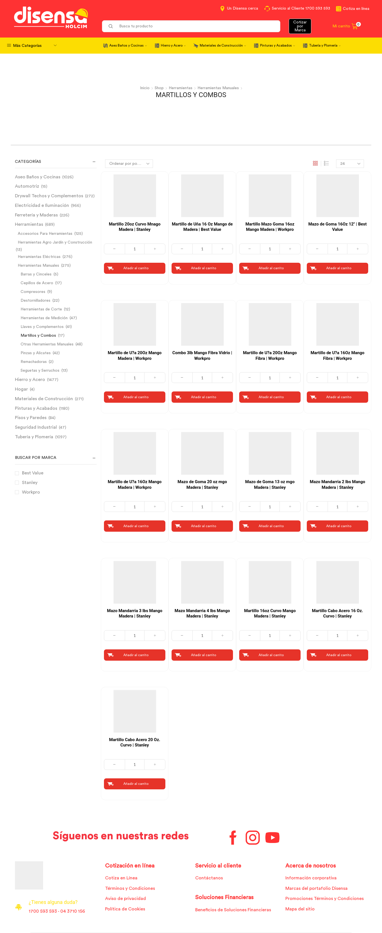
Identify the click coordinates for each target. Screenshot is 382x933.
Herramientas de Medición (44, 318)
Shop (159, 88)
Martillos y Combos (38, 336)
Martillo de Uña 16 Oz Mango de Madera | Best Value (202, 227)
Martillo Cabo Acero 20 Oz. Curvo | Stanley (134, 742)
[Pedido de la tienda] (129, 163)
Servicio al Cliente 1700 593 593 (301, 8)
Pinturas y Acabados (277, 45)
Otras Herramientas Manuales (47, 344)
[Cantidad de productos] (134, 249)
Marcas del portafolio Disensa (316, 888)
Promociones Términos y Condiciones (324, 898)
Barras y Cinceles (36, 274)
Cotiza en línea (356, 9)
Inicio (145, 88)
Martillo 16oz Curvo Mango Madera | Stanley (270, 613)
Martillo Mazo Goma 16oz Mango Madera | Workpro (269, 227)
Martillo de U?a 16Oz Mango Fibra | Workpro (337, 355)
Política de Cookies (125, 909)
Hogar (21, 389)
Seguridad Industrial (36, 427)
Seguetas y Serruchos (40, 371)
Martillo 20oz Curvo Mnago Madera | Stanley (134, 227)
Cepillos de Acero (37, 283)
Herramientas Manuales (218, 88)
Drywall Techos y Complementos (49, 196)
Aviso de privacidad (125, 898)
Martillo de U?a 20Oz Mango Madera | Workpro (134, 355)
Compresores (33, 292)
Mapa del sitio (300, 909)
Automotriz (27, 186)
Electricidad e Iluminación (42, 205)
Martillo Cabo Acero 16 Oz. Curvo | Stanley (337, 613)
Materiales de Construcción (223, 45)
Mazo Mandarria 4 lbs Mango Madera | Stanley (202, 613)
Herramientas (180, 88)
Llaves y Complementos (42, 327)
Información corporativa (311, 878)
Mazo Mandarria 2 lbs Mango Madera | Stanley (337, 484)
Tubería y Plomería (325, 45)
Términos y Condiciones (130, 888)
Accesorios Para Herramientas (45, 234)
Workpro (31, 492)
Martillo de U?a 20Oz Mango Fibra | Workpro (270, 355)
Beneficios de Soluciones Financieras (233, 910)
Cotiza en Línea (121, 878)
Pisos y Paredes (30, 417)
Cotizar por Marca (300, 26)
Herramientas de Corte (41, 309)
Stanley (29, 482)
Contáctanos (209, 878)
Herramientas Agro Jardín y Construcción (55, 242)
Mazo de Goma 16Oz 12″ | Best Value (337, 227)
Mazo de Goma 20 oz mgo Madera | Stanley (202, 484)
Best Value (32, 473)
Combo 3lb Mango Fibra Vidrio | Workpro (202, 355)
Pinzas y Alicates (36, 353)
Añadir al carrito (135, 268)
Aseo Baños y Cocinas (128, 45)
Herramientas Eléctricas (39, 257)
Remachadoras (34, 362)
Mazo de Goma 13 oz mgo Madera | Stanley (269, 484)
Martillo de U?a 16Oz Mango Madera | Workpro (134, 484)
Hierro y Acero (173, 45)
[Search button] (110, 26)
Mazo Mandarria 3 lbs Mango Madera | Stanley (134, 613)
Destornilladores (35, 301)
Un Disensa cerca (242, 8)
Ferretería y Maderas (36, 215)
